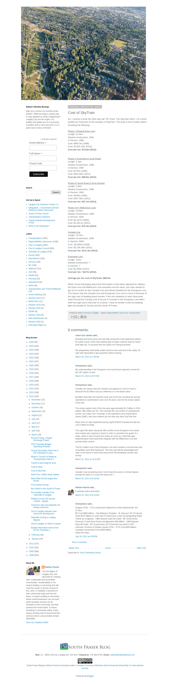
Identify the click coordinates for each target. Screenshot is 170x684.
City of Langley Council (39, 248)
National (32, 268)
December (36, 400)
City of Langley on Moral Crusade (46, 524)
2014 (31, 388)
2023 (31, 354)
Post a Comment (79, 542)
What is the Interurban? (39, 226)
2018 (31, 373)
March (35, 434)
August (35, 415)
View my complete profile (37, 622)
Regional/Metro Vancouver (117, 313)
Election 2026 (35, 322)
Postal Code (35, 163)
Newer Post (74, 548)
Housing (32, 279)
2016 (31, 381)
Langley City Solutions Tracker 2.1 (44, 204)
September (37, 411)
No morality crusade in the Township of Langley (42, 493)
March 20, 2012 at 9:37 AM (87, 376)
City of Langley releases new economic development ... (43, 512)
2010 (31, 547)
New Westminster (36, 318)
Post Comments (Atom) (90, 553)
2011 (31, 543)
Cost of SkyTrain (38, 471)
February (36, 535)
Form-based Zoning (39, 485)
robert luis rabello (83, 335)
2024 (31, 350)
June (34, 423)
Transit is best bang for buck (43, 463)
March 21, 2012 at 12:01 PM (87, 459)
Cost (70, 244)
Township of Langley (38, 252)
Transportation (134, 313)
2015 (31, 385)
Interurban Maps (36, 325)
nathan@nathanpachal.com (122, 655)
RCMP (31, 311)
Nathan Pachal (82, 487)
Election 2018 (35, 305)
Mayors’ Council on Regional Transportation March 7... (43, 458)
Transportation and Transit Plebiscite (45, 289)
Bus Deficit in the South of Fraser (45, 488)
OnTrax (32, 262)
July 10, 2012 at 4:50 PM (86, 536)
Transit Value (36, 467)
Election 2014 (35, 298)
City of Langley (35, 245)
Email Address (37, 142)
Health (31, 275)
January (35, 539)
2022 (31, 357)
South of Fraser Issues (39, 213)
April (34, 431)
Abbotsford (33, 282)
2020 (31, 365)
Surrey (31, 255)
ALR (30, 272)
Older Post (141, 548)
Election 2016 (35, 315)
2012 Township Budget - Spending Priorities (41, 445)
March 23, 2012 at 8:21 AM (87, 495)
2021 (31, 361)
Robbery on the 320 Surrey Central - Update (43, 500)
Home (108, 548)
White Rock (34, 301)
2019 (31, 369)
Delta (31, 285)
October (35, 407)
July (34, 419)
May (34, 427)
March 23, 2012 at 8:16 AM (87, 478)
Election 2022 (35, 308)
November (36, 404)
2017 (31, 377)
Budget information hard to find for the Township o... (44, 529)
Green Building (35, 294)
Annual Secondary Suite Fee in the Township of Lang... (44, 451)
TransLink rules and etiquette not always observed (45, 506)
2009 (31, 551)
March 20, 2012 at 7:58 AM (87, 357)
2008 (31, 555)
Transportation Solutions (39, 217)
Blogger (90, 676)
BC (30, 265)
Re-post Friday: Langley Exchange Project (41, 439)
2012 (31, 396)
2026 (31, 342)
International (34, 258)
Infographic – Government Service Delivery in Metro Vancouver (44, 209)
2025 (31, 346)
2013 (31, 392)
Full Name (35, 153)
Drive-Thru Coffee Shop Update (45, 474)
